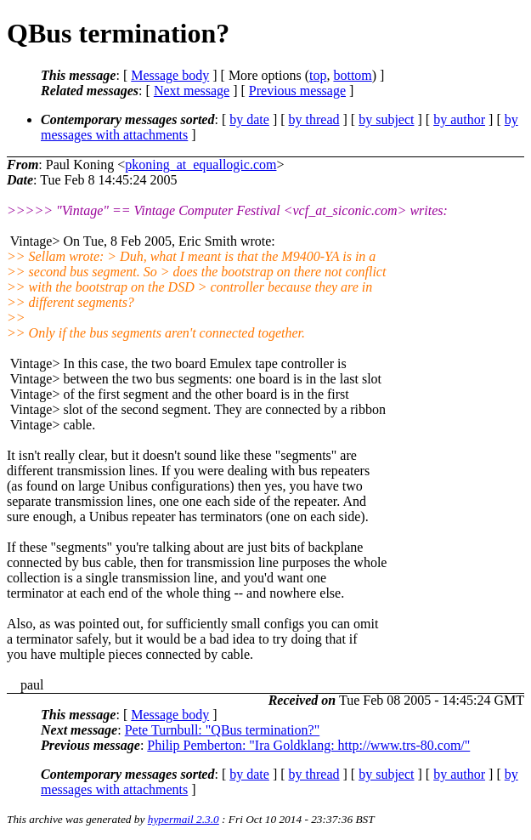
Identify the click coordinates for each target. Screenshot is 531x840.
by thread (314, 119)
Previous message (297, 90)
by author (459, 119)
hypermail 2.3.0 (183, 819)
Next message (191, 90)
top (317, 75)
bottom (352, 75)
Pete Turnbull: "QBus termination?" (222, 730)
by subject (386, 119)
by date (249, 119)
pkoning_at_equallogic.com (200, 164)
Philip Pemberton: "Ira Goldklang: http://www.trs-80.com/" (308, 745)
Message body (170, 75)
